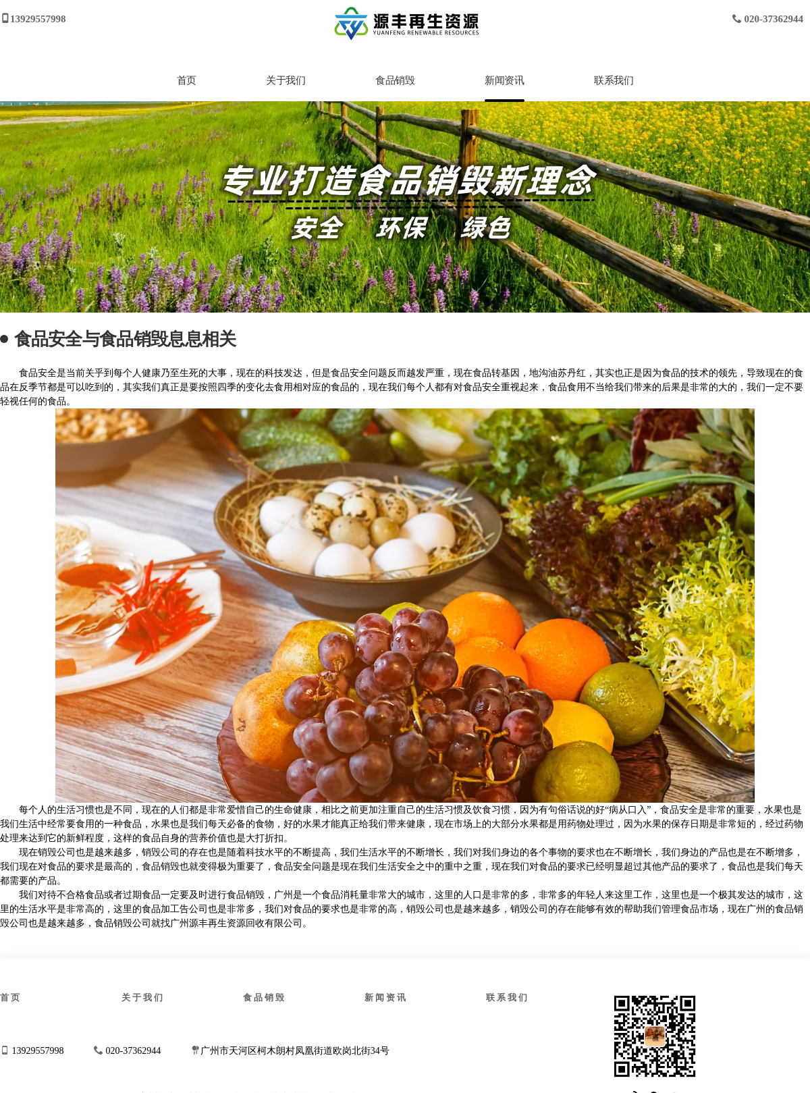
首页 (186, 80)
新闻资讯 (504, 80)
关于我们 (285, 80)
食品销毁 (394, 80)
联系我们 (613, 80)
